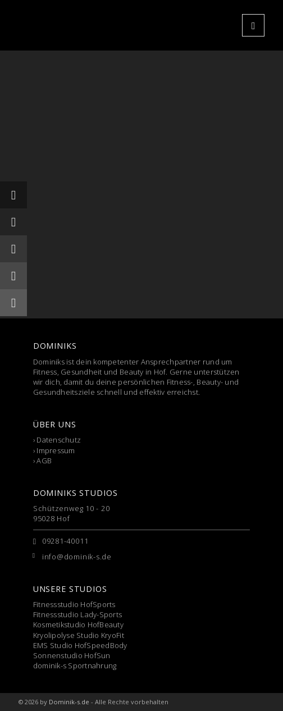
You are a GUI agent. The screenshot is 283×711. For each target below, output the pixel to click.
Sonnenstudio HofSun (72, 655)
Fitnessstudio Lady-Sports (77, 614)
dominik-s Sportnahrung (75, 665)
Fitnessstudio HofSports (74, 604)
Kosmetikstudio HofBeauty (78, 624)
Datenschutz (58, 440)
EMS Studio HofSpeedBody (80, 645)
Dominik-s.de (69, 702)
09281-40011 (65, 541)
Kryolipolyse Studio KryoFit (78, 635)
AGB (44, 460)
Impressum (55, 450)
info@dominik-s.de (77, 557)
